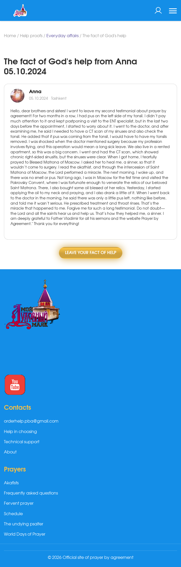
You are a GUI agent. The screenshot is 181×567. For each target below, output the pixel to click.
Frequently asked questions (31, 493)
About (10, 452)
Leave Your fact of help (90, 253)
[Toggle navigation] (173, 11)
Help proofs (31, 36)
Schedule (13, 514)
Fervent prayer (19, 503)
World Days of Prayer (24, 534)
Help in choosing (20, 432)
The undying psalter (23, 524)
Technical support (21, 442)
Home (10, 36)
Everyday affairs (62, 36)
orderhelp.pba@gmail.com (31, 421)
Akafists (11, 483)
